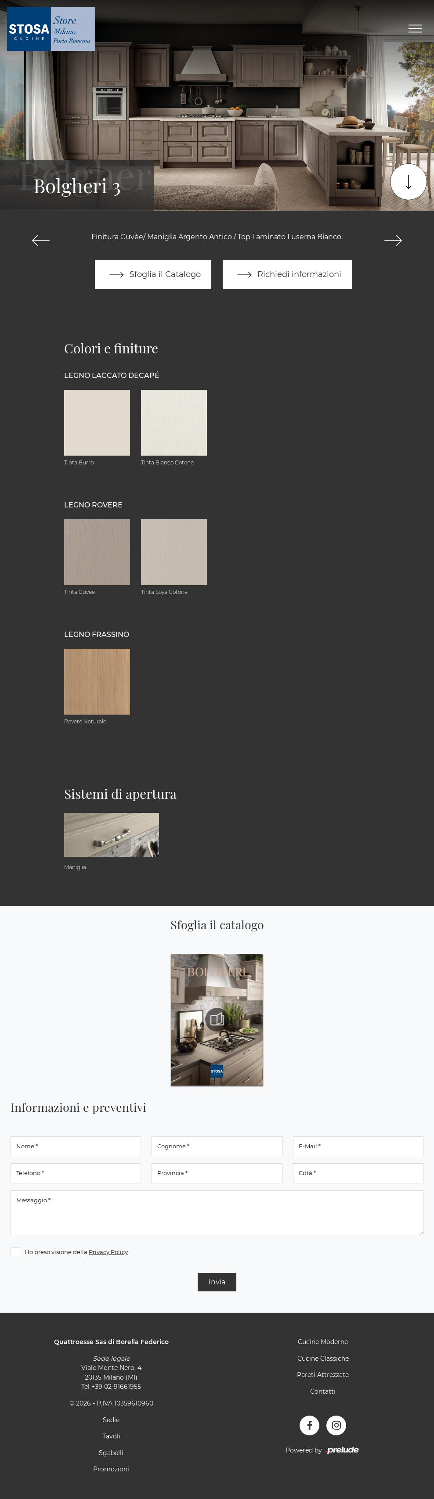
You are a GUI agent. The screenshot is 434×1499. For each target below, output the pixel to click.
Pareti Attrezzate (323, 1375)
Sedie (111, 1420)
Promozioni (111, 1469)
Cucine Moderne (323, 1342)
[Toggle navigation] (415, 29)
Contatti (323, 1391)
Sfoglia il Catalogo (153, 275)
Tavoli (111, 1436)
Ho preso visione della (76, 1251)
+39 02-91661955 (116, 1387)
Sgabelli (111, 1453)
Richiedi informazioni (287, 275)
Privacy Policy (108, 1251)
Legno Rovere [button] (93, 505)
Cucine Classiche (323, 1358)
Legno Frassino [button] (96, 634)
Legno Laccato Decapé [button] (111, 375)
